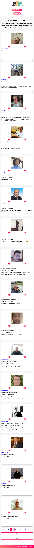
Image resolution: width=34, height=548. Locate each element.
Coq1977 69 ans (4, 203)
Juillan (17, 538)
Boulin (17, 543)
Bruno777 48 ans (5, 266)
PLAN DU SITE (25, 546)
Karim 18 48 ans (4, 483)
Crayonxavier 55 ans (5, 141)
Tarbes (17, 533)
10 (25, 529)
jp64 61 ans (3, 514)
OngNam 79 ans (4, 452)
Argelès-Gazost (17, 540)
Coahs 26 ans (4, 172)
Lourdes (17, 536)
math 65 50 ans (4, 390)
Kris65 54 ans (4, 328)
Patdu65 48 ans (4, 79)
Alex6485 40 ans (4, 421)
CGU (20, 546)
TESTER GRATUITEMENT (17, 9)
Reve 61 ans (3, 110)
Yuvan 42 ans (4, 297)
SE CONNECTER (17, 13)
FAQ (18, 546)
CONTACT (31, 546)
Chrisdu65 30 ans (5, 234)
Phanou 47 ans (4, 359)
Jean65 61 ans (4, 48)
